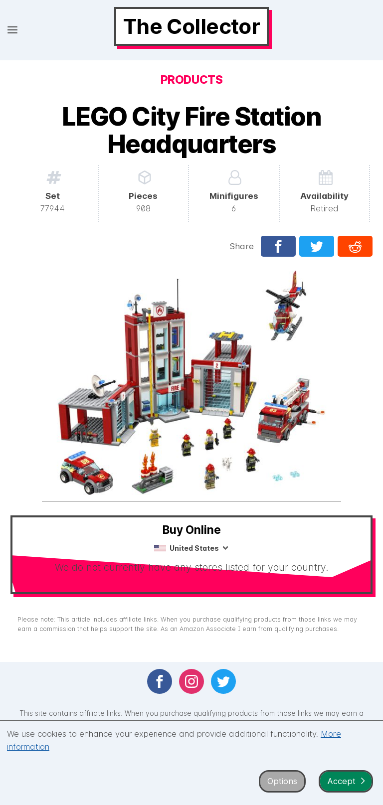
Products (191, 79)
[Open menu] (12, 30)
